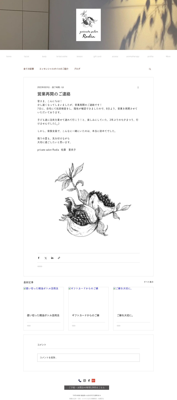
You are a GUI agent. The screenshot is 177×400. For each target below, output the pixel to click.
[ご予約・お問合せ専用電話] (80, 380)
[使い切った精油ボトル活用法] (44, 298)
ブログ (77, 69)
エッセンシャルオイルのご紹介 (53, 69)
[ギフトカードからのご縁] (89, 298)
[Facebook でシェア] (38, 258)
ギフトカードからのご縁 (85, 315)
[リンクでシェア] (59, 258)
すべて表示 (148, 282)
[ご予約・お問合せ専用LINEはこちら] (86, 387)
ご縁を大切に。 (125, 315)
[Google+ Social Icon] (93, 380)
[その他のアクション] (138, 87)
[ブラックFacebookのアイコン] (89, 380)
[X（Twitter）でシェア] (45, 258)
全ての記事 (29, 69)
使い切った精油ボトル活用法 (43, 315)
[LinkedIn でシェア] (52, 258)
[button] (150, 69)
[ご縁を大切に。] (133, 298)
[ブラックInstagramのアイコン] (84, 380)
